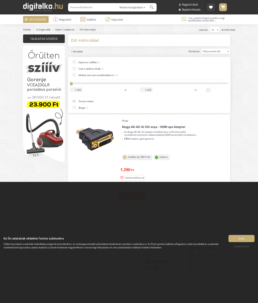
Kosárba (218, 89)
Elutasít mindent (241, 247)
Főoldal (27, 29)
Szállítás (88, 19)
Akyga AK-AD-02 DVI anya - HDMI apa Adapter (153, 68)
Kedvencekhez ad (215, 71)
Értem (242, 239)
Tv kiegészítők (43, 29)
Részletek (217, 80)
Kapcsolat (114, 19)
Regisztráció (190, 4)
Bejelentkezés (191, 9)
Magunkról (62, 19)
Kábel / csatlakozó (64, 29)
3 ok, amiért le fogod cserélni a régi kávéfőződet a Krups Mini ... (206, 19)
